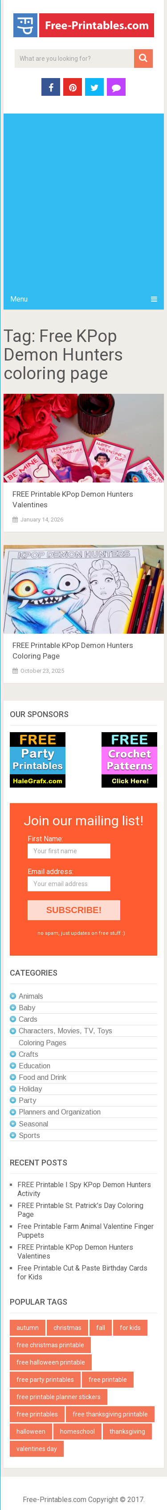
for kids (130, 1327)
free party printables (45, 1379)
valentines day (36, 1448)
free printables (37, 1414)
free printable (108, 1379)
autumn (27, 1327)
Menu (19, 299)
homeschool (77, 1431)
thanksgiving (127, 1431)
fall (100, 1327)
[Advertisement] (83, 201)
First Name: (45, 839)
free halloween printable (50, 1362)
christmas (67, 1327)
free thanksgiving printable (110, 1414)
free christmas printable (50, 1345)
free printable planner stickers (58, 1396)
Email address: (50, 871)
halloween (30, 1431)
